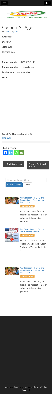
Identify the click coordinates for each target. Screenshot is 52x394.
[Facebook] (5, 152)
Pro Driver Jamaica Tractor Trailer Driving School (32, 230)
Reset (27, 184)
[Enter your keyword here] (26, 180)
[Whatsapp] (16, 152)
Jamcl (15, 31)
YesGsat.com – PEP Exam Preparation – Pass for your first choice (32, 200)
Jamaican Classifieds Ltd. (29, 387)
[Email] (21, 152)
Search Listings (14, 184)
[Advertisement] (26, 106)
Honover (6, 137)
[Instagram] (10, 152)
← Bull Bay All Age (13, 164)
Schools (8, 31)
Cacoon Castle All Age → (37, 165)
